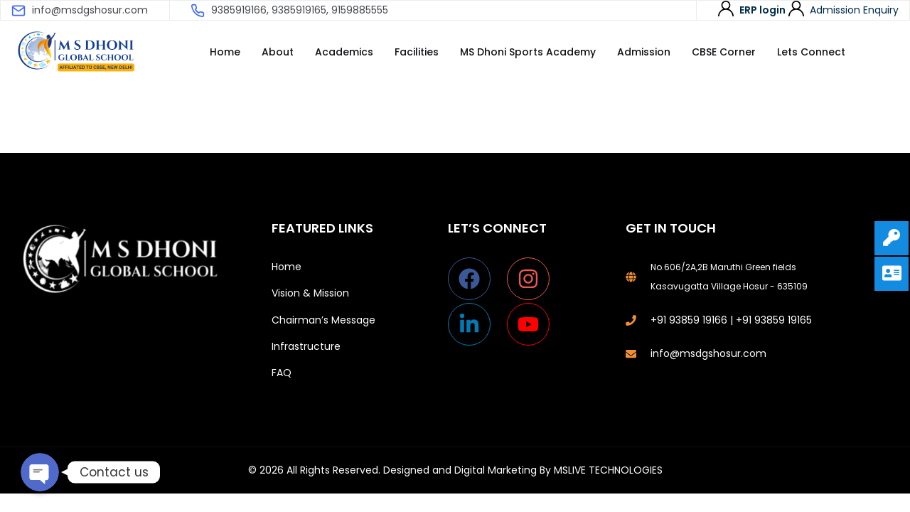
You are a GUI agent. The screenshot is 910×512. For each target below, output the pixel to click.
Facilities (417, 52)
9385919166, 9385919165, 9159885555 (299, 10)
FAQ (281, 373)
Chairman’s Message (323, 320)
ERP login (762, 10)
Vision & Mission (310, 293)
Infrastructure (306, 346)
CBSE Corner (724, 52)
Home (225, 52)
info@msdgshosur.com (90, 10)
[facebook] (476, 278)
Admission (643, 52)
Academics (344, 52)
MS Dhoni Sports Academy (528, 52)
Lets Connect (811, 52)
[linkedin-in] (476, 324)
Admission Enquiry (854, 10)
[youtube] (531, 324)
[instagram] (535, 278)
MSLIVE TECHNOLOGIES (608, 470)
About (278, 52)
